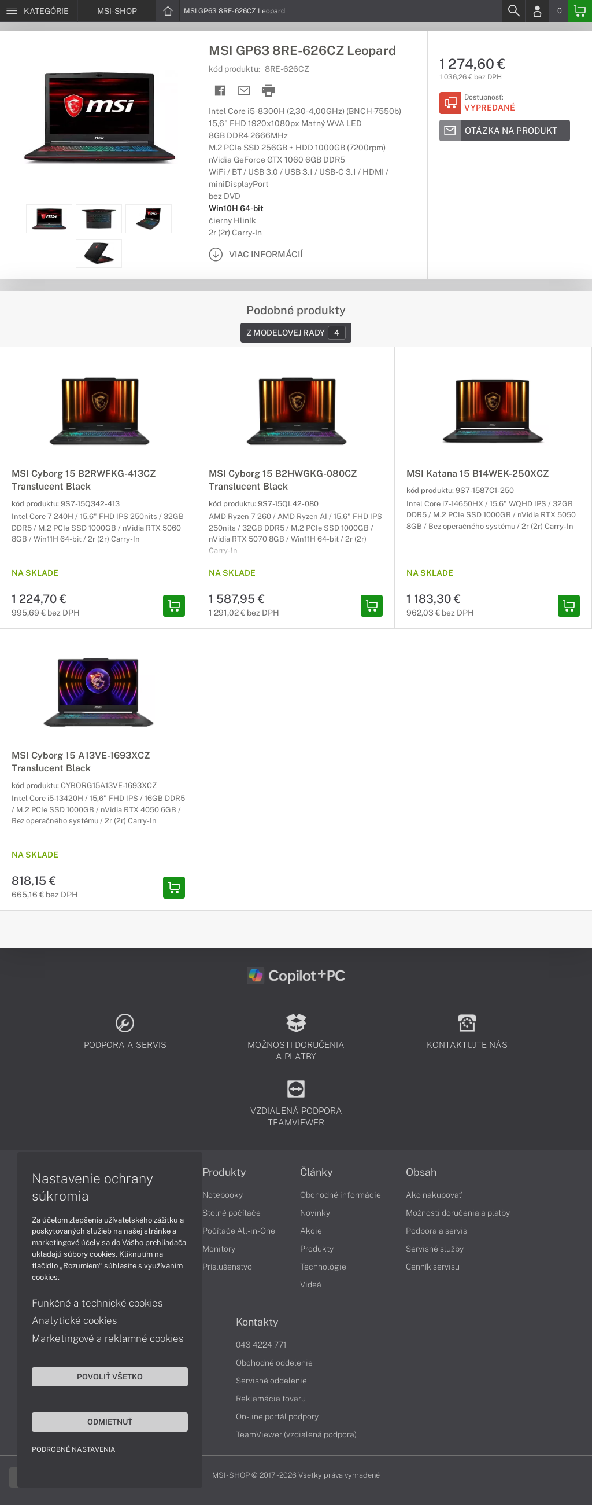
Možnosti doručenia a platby (458, 1212)
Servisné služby (435, 1248)
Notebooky (222, 1194)
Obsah (421, 1172)
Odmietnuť (109, 1421)
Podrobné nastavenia (74, 1449)
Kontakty (257, 1322)
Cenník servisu (433, 1266)
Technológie (323, 1266)
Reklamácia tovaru (271, 1398)
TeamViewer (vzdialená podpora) (296, 1434)
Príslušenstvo (227, 1266)
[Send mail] (244, 91)
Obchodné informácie (340, 1194)
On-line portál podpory (277, 1416)
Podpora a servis (436, 1230)
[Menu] (38, 11)
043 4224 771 (261, 1344)
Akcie (311, 1230)
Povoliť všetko (110, 1376)
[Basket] (580, 11)
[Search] (513, 11)
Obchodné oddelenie (274, 1362)
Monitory (218, 1248)
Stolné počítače (231, 1212)
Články (316, 1172)
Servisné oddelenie (271, 1380)
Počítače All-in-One (238, 1230)
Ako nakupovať (434, 1194)
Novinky (315, 1212)
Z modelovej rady (296, 333)
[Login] (537, 11)
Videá (310, 1284)
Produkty (224, 1172)
